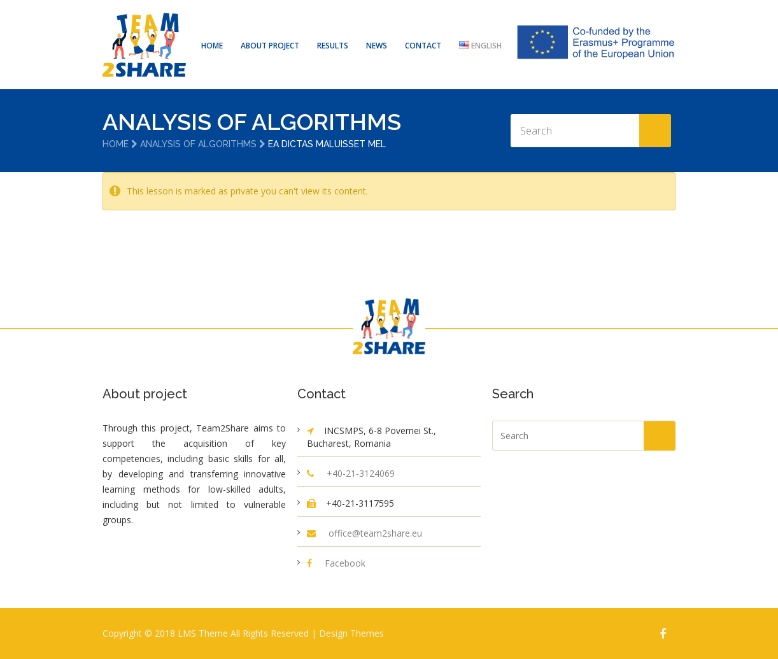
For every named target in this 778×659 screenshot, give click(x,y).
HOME (212, 45)
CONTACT (423, 45)
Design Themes (351, 633)
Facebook (345, 563)
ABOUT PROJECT (270, 45)
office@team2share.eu (375, 533)
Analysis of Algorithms (198, 144)
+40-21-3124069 (361, 473)
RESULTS (332, 45)
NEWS (376, 45)
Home (116, 144)
